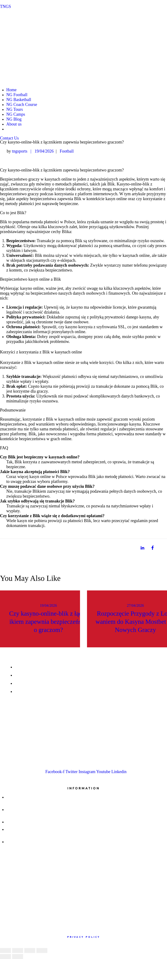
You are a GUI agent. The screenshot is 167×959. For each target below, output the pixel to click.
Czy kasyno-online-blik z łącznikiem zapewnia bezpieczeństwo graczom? (48, 621)
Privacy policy (83, 937)
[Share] (17, 950)
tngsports (20, 151)
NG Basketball (18, 99)
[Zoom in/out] (41, 950)
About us (14, 124)
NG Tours (14, 109)
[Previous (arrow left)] (5, 956)
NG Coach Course (21, 104)
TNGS (5, 6)
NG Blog (14, 119)
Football (67, 151)
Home (11, 89)
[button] (9, 138)
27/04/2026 (135, 605)
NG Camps (15, 114)
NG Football (17, 94)
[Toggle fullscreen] (29, 950)
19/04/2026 (44, 151)
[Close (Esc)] (5, 950)
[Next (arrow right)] (17, 956)
